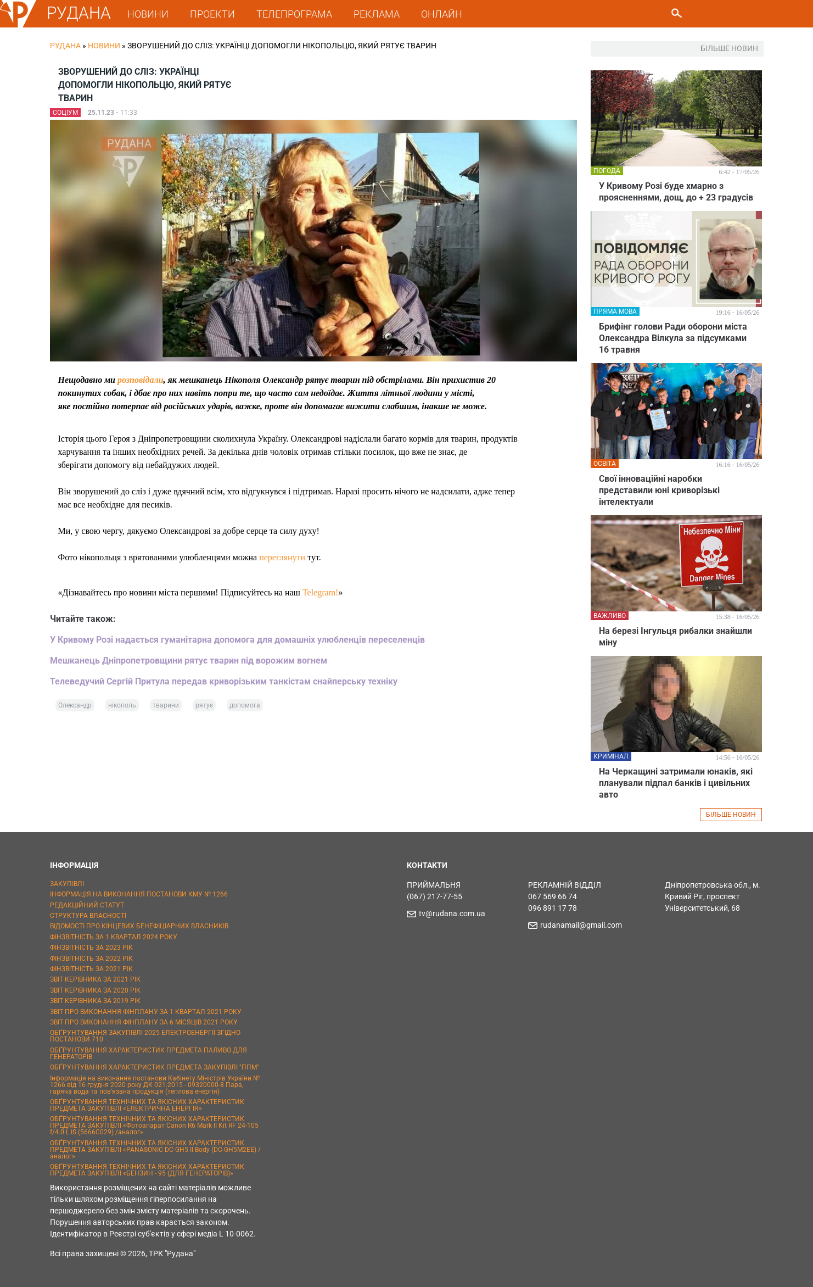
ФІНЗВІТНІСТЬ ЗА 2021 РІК (91, 969)
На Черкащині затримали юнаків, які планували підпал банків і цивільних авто (676, 783)
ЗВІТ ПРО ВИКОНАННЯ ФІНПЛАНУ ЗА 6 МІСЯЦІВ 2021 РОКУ (144, 1022)
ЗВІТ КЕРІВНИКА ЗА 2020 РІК (95, 990)
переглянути (282, 557)
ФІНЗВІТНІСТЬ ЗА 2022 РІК (91, 958)
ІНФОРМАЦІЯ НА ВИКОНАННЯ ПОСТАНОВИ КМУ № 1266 (139, 894)
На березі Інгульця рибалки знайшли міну (675, 637)
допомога (244, 705)
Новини (104, 45)
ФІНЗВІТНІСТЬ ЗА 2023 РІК (91, 947)
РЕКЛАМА (377, 14)
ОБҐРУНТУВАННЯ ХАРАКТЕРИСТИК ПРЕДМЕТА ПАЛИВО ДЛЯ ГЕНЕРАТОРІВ (148, 1053)
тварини (166, 705)
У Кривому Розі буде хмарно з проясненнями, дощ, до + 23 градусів (676, 192)
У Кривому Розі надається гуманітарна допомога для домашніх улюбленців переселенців (237, 639)
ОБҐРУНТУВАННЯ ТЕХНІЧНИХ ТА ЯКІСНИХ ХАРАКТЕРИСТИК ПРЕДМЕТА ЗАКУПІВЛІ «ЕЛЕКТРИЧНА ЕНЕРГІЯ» (147, 1105)
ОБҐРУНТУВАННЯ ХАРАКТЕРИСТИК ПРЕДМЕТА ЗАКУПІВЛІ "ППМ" (154, 1067)
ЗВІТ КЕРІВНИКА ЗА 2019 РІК (95, 1001)
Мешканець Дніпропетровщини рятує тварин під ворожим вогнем (188, 660)
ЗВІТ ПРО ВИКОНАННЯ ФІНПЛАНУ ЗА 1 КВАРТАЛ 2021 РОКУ (146, 1012)
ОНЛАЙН (442, 14)
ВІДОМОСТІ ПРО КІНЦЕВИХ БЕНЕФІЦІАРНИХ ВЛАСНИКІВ (139, 926)
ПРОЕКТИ (213, 14)
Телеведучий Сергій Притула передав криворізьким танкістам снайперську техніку (223, 681)
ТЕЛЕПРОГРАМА (295, 14)
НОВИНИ (148, 14)
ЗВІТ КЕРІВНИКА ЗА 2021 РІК (95, 979)
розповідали (140, 380)
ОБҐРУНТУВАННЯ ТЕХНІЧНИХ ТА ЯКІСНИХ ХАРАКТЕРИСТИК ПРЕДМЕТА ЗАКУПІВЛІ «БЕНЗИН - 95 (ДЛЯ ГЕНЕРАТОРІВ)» (147, 1170)
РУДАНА (79, 13)
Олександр (75, 705)
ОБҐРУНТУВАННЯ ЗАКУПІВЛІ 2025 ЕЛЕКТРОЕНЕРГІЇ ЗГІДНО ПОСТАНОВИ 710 (145, 1036)
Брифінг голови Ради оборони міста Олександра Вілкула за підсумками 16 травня (673, 338)
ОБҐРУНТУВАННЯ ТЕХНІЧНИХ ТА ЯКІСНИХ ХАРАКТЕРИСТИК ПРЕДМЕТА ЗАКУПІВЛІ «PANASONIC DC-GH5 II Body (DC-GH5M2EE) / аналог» (155, 1149)
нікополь (122, 705)
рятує (204, 705)
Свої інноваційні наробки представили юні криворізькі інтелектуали (659, 490)
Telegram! (320, 592)
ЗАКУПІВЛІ (67, 884)
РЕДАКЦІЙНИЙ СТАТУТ (87, 905)
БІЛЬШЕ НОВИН (731, 814)
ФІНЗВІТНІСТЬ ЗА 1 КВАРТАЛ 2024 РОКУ (113, 937)
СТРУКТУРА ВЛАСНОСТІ (88, 916)
